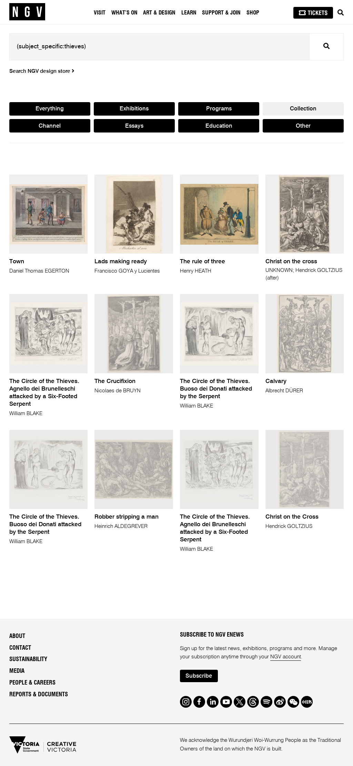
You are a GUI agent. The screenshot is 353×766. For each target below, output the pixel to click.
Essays (134, 126)
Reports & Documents (38, 694)
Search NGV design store (41, 71)
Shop (252, 13)
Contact (20, 648)
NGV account (285, 656)
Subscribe (198, 676)
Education (218, 126)
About (17, 636)
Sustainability (28, 659)
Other (303, 126)
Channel (50, 126)
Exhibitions (134, 109)
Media (16, 671)
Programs (219, 109)
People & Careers (32, 683)
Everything (50, 109)
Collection (303, 109)
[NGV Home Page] (27, 12)
